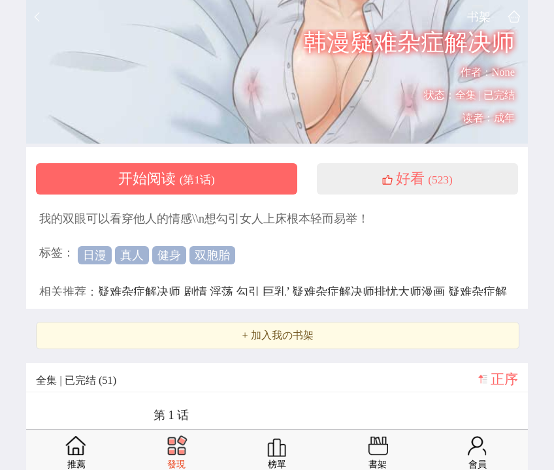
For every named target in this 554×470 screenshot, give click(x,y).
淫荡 (223, 291)
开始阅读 (166, 179)
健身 (169, 255)
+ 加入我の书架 (277, 335)
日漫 (94, 255)
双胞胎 (212, 255)
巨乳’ (277, 291)
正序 (504, 379)
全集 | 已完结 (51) (76, 380)
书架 (479, 16)
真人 (132, 255)
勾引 (249, 291)
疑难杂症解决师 (141, 291)
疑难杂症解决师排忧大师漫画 (370, 291)
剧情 (197, 291)
